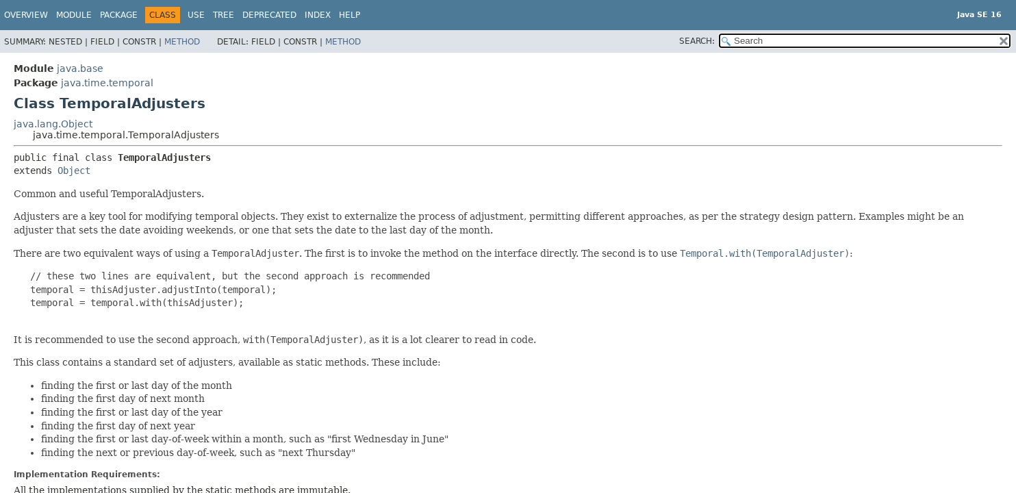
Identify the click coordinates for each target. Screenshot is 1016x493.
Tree (223, 15)
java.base (80, 68)
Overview (26, 15)
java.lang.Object (53, 123)
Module (74, 15)
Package (119, 15)
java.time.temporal (107, 82)
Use (196, 15)
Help (349, 15)
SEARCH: (697, 41)
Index (318, 15)
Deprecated (269, 15)
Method (182, 42)
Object (74, 170)
